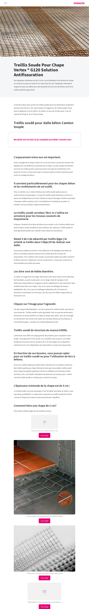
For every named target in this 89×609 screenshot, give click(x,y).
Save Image (44, 435)
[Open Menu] (6, 3)
